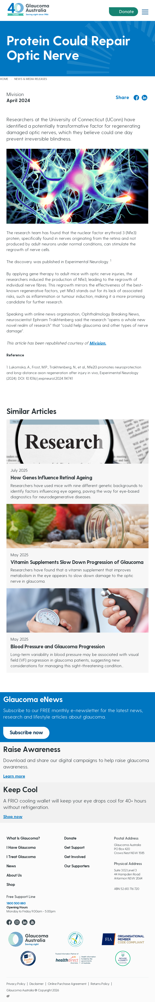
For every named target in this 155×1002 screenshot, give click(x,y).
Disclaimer (36, 983)
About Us (14, 875)
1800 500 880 (15, 903)
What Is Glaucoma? (23, 838)
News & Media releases (30, 79)
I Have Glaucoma (21, 848)
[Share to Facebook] (136, 98)
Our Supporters (76, 866)
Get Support (74, 848)
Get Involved (74, 857)
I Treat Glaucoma (21, 857)
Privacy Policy (15, 983)
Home (4, 79)
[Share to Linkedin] (144, 97)
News (11, 866)
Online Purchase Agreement (67, 983)
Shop (10, 885)
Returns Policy (100, 983)
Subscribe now (26, 732)
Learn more (14, 776)
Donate (126, 11)
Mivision (97, 343)
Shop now (12, 817)
